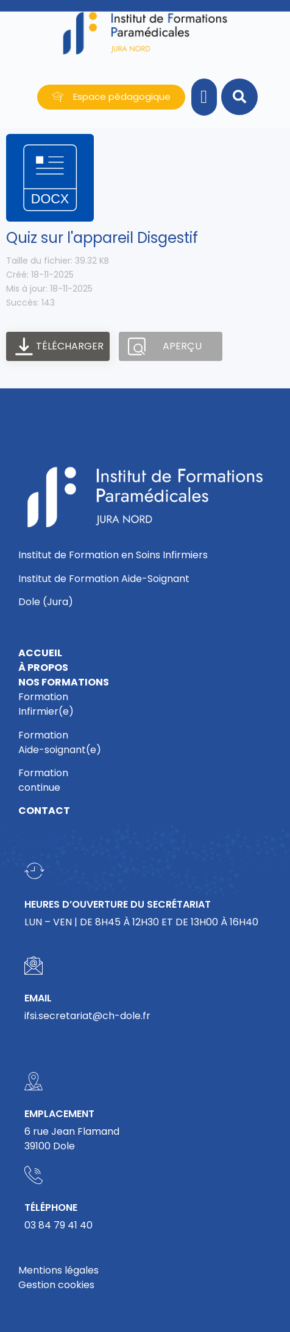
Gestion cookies (56, 1285)
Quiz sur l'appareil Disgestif (102, 238)
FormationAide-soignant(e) (59, 742)
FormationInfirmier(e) (46, 704)
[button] (204, 97)
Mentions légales (58, 1270)
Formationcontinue (43, 780)
